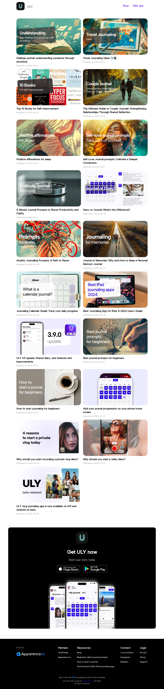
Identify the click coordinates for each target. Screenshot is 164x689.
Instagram (125, 657)
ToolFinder (63, 652)
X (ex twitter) (127, 652)
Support (144, 662)
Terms (143, 657)
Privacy (143, 652)
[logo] (24, 5)
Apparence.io (64, 657)
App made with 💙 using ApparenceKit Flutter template (82, 677)
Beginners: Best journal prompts (92, 657)
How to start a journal (87, 662)
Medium (124, 662)
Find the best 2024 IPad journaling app (95, 666)
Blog (79, 652)
